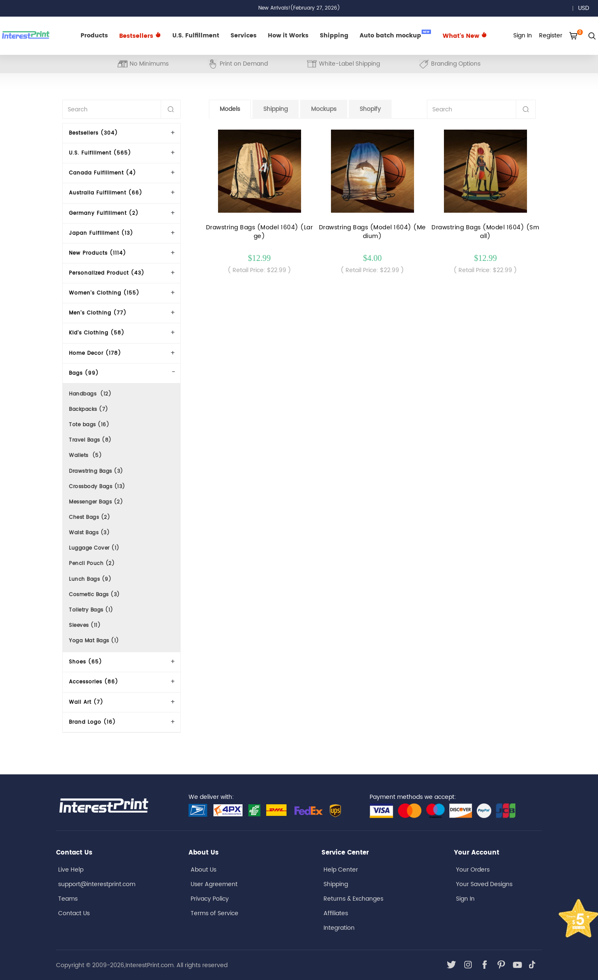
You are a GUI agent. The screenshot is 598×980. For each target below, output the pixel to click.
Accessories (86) (93, 682)
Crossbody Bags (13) (97, 487)
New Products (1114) (97, 253)
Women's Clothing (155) (104, 293)
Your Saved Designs (484, 884)
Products (94, 35)
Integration (339, 928)
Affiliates (336, 913)
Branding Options (449, 64)
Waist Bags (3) (89, 533)
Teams (68, 899)
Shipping (334, 35)
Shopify (370, 109)
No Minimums (143, 64)
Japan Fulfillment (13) (101, 233)
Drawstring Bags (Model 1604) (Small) (485, 232)
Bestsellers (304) (93, 133)
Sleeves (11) (84, 625)
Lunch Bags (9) (90, 579)
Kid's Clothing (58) (97, 333)
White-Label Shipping (343, 64)
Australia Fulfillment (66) (105, 193)
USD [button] (586, 8)
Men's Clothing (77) (98, 313)
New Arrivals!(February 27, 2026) (299, 8)
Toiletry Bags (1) (91, 610)
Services (243, 35)
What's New (465, 36)
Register (550, 35)
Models (230, 109)
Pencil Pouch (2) (92, 563)
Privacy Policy (210, 899)
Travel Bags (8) (90, 440)
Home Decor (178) (95, 353)
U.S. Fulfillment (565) (100, 153)
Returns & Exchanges (353, 899)
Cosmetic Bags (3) (94, 595)
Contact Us (74, 913)
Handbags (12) (90, 394)
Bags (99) (84, 373)
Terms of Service (214, 913)
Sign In (465, 899)
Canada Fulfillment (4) (102, 173)
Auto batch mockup (395, 34)
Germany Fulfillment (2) (104, 213)
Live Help (70, 869)
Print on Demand (238, 64)
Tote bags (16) (89, 425)
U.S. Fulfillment (195, 35)
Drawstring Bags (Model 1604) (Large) (259, 232)
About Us (203, 869)
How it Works (288, 35)
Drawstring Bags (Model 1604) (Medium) (372, 232)
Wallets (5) (85, 455)
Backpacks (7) (88, 409)
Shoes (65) (85, 662)
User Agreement (214, 884)
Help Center (341, 869)
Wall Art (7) (86, 702)
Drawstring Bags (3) (96, 471)
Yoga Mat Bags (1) (94, 641)
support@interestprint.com (96, 884)
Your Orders (473, 869)
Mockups (323, 109)
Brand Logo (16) (92, 722)
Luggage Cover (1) (94, 548)
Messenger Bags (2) (96, 502)
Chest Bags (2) (89, 517)
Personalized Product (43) (107, 273)
